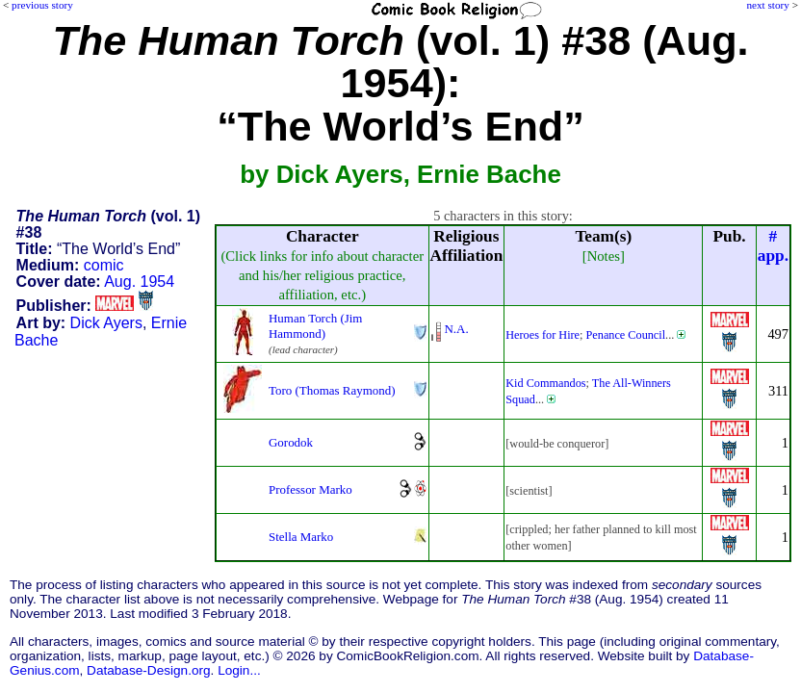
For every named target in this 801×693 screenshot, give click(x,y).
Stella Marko (301, 536)
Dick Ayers (106, 323)
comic (104, 265)
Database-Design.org (148, 670)
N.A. (457, 328)
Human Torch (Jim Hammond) (315, 326)
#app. (773, 246)
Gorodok (291, 442)
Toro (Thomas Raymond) (332, 390)
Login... (239, 670)
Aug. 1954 (139, 281)
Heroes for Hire (542, 335)
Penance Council (626, 335)
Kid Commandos (545, 383)
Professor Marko (310, 489)
